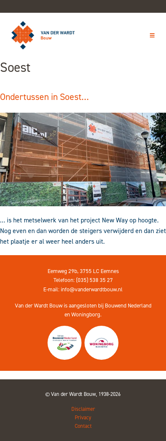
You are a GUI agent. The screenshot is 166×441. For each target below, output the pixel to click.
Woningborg (85, 314)
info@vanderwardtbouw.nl (92, 289)
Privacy (83, 417)
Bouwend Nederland (128, 305)
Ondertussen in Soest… (44, 97)
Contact (83, 426)
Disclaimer (83, 409)
